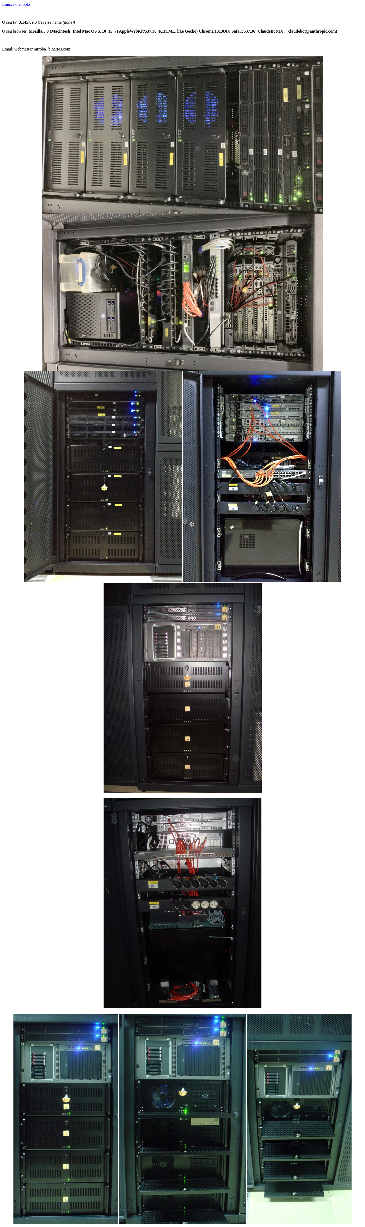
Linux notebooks (16, 4)
